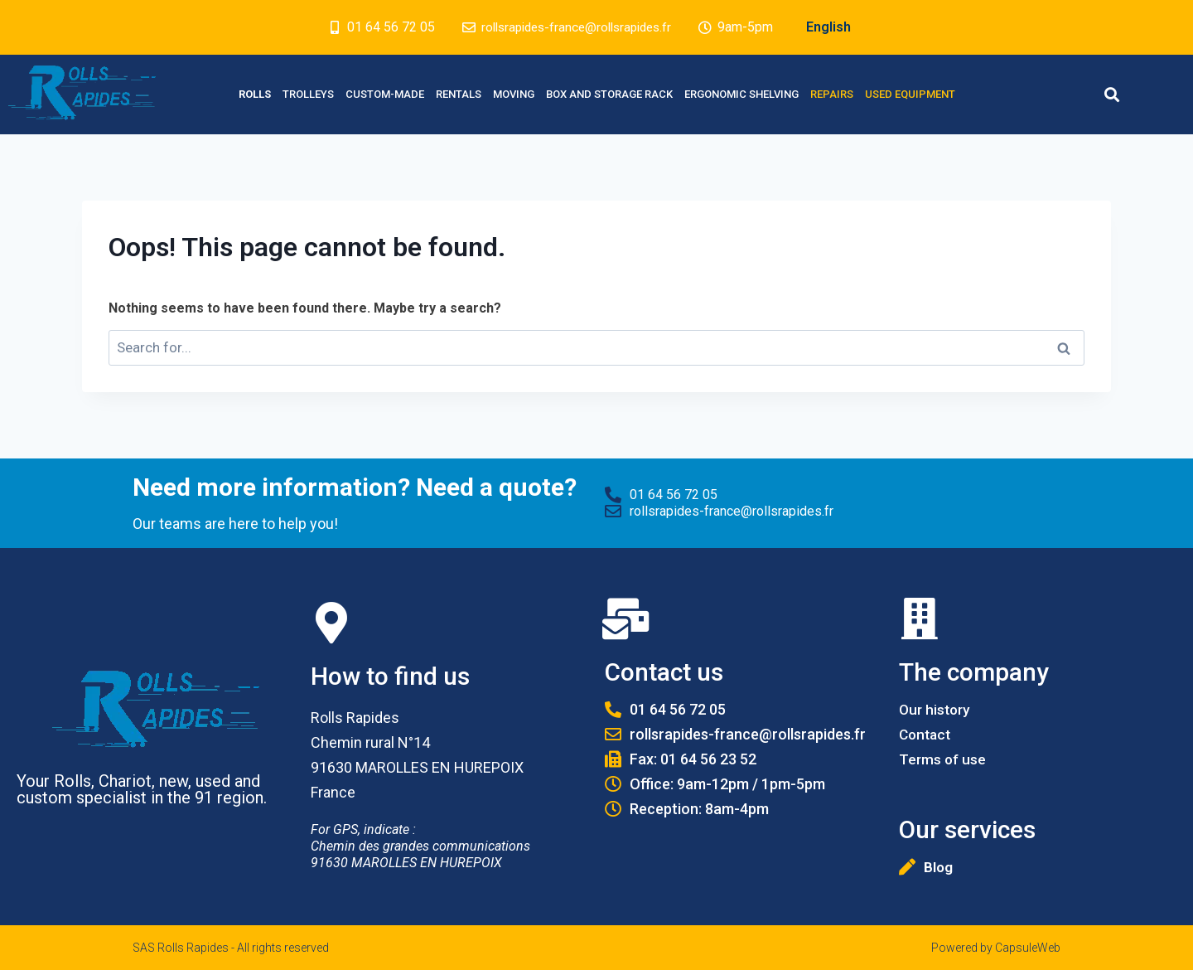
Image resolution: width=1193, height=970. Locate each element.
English (835, 27)
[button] (1111, 95)
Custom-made (384, 94)
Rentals (458, 94)
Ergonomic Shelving (741, 94)
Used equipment (910, 94)
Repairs (831, 94)
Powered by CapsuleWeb (995, 947)
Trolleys (308, 94)
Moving (513, 94)
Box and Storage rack (609, 94)
